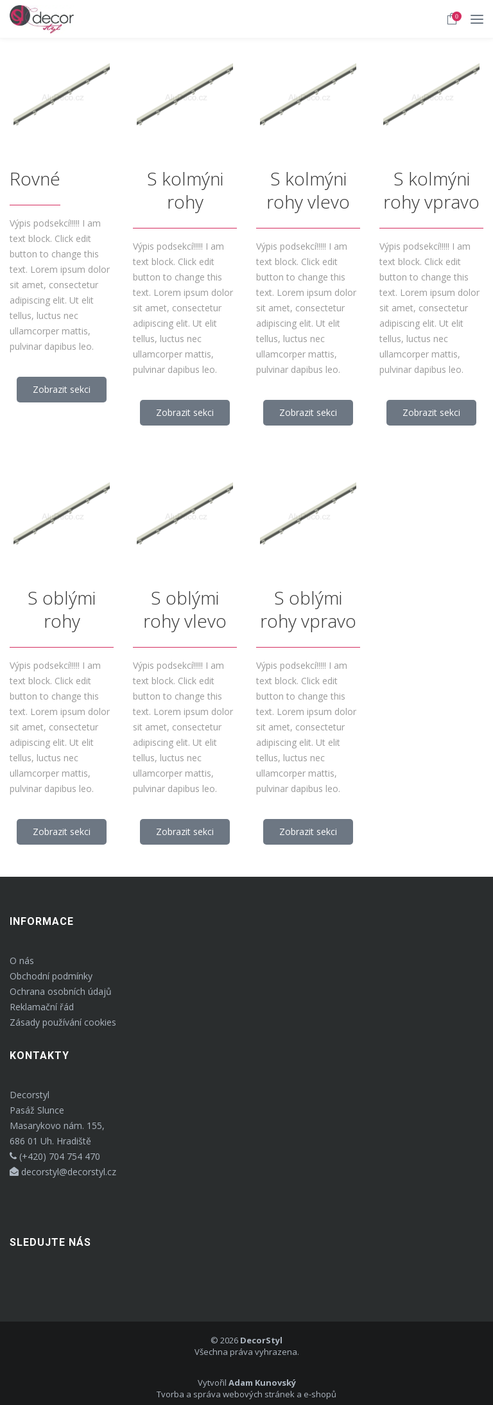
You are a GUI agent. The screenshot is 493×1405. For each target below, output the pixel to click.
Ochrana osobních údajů (61, 991)
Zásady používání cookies (63, 1022)
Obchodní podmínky (51, 976)
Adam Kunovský (262, 1382)
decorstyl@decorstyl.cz (63, 1172)
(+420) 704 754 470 (55, 1156)
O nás (22, 960)
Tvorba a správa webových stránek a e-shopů (246, 1394)
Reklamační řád (42, 1007)
